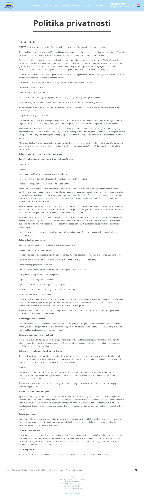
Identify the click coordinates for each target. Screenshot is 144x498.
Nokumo (76, 493)
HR (136, 5)
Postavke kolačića (38, 470)
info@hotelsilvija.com (75, 441)
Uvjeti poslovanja (55, 470)
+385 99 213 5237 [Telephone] (117, 4)
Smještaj (36, 5)
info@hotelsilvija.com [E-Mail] (119, 7)
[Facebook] (137, 470)
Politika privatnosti (74, 470)
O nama (88, 5)
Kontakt (99, 5)
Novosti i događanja (72, 5)
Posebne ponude (51, 5)
